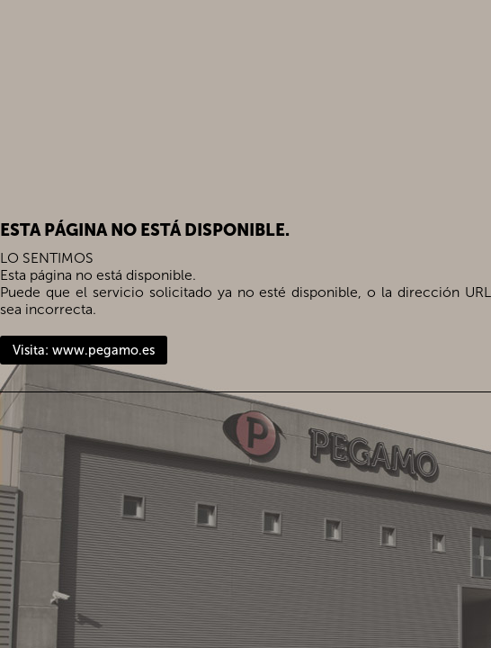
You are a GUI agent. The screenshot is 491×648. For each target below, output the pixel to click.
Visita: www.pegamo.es (84, 350)
